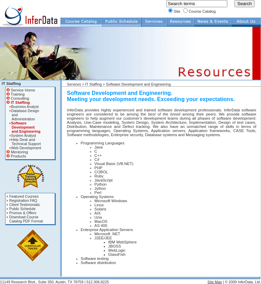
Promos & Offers (21, 213)
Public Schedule (21, 209)
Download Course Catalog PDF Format (25, 219)
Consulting (18, 98)
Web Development (24, 148)
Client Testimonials (23, 205)
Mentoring (17, 152)
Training (15, 94)
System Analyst (21, 135)
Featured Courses (23, 196)
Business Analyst (23, 107)
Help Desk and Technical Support (24, 142)
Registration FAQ (22, 200)
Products (16, 156)
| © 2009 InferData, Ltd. (241, 282)
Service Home (21, 90)
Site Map (214, 282)
